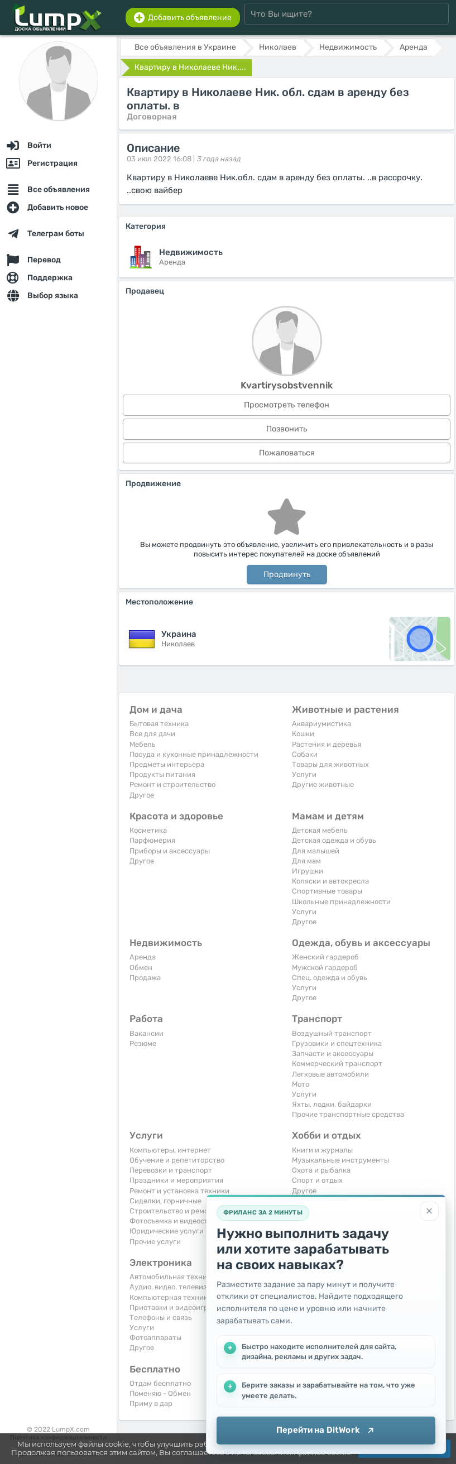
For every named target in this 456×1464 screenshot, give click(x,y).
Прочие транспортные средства (348, 1114)
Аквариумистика (321, 723)
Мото (300, 1084)
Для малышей (315, 851)
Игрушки (307, 871)
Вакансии (146, 1033)
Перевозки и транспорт (170, 1170)
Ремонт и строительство (172, 784)
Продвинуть (286, 574)
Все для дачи (152, 733)
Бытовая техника (159, 723)
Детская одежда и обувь (334, 840)
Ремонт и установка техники (179, 1191)
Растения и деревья (326, 744)
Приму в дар (150, 1403)
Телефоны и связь (160, 1317)
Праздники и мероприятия (176, 1180)
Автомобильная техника (172, 1277)
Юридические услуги (166, 1231)
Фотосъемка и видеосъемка (177, 1221)
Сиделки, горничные (165, 1201)
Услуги (304, 774)
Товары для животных (330, 764)
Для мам (306, 861)
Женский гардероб (325, 957)
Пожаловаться (287, 453)
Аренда (142, 957)
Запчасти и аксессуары (332, 1053)
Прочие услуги (155, 1241)
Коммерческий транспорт (337, 1063)
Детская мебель (320, 830)
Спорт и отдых (317, 1180)
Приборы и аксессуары (169, 851)
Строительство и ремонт (173, 1211)
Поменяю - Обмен (160, 1393)
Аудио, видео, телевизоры (174, 1287)
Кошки (303, 733)
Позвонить (286, 429)
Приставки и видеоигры (171, 1307)
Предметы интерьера (166, 764)
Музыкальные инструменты (340, 1160)
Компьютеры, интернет (170, 1150)
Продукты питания (162, 774)
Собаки (305, 754)
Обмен (140, 967)
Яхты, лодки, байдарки (332, 1104)
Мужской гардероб (325, 967)
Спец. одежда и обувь (329, 977)
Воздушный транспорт (332, 1033)
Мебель (142, 744)
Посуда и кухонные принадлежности (193, 754)
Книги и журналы (322, 1150)
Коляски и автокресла (330, 881)
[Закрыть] (429, 1211)
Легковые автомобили (330, 1074)
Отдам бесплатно (160, 1383)
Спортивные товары (327, 891)
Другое (141, 795)
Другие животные (323, 784)
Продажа (145, 977)
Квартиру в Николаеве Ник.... (190, 67)
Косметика (148, 830)
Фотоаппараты (155, 1337)
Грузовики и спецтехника (337, 1043)
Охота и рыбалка (321, 1170)
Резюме (142, 1043)
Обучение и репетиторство (176, 1160)
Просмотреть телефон (286, 405)
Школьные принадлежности (341, 901)
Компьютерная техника (170, 1297)
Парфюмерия (152, 840)
